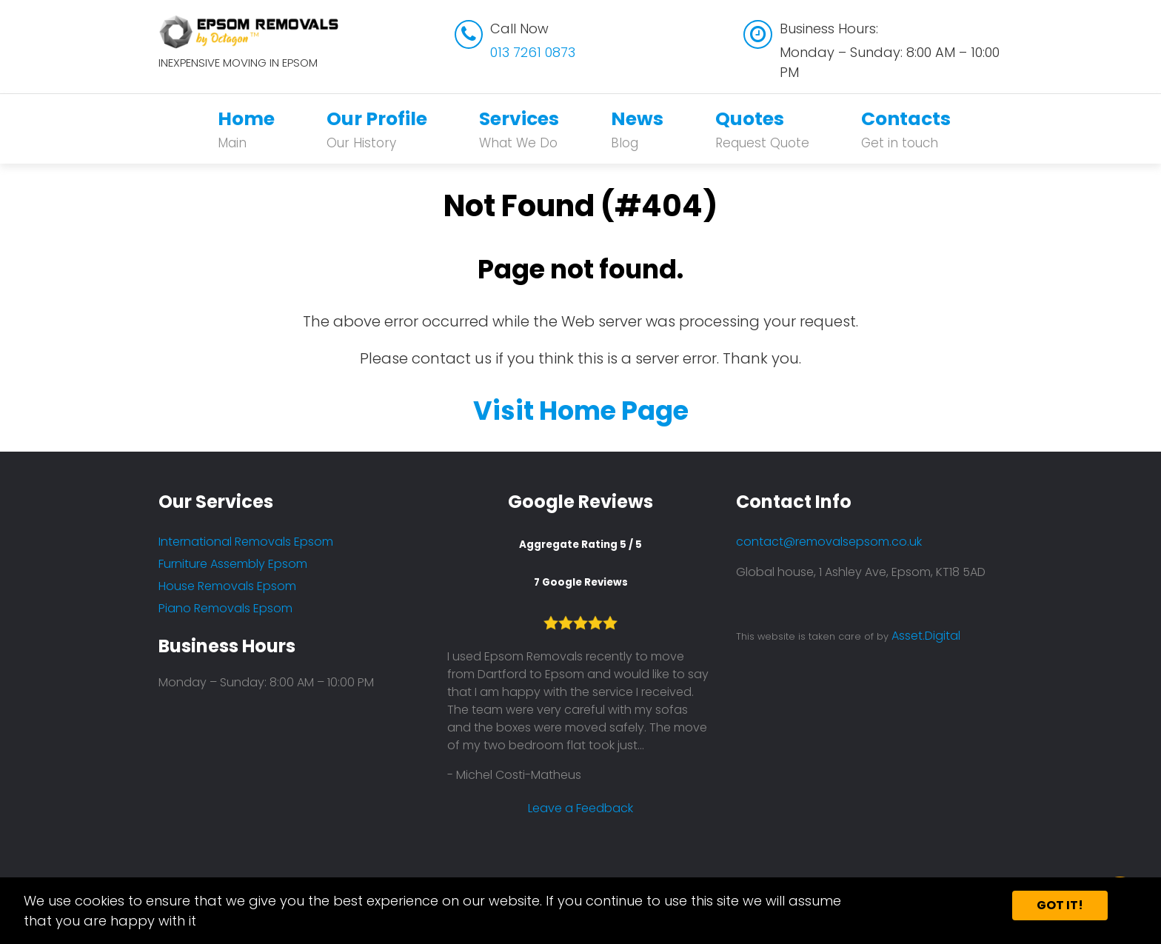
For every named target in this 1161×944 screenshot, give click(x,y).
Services (519, 129)
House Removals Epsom (227, 586)
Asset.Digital (925, 635)
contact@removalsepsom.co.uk (829, 541)
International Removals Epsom (245, 541)
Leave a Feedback (580, 808)
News (637, 129)
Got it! (1060, 905)
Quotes (762, 129)
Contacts (906, 129)
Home (246, 129)
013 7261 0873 (532, 52)
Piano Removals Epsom (225, 608)
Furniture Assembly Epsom (232, 563)
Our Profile (377, 129)
